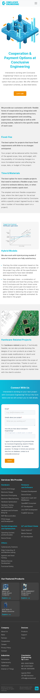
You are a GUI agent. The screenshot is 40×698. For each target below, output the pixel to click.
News (3, 635)
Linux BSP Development (29, 510)
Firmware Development (29, 491)
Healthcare (5, 666)
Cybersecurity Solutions (9, 547)
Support (24, 635)
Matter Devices (26, 533)
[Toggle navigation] (36, 3)
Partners (4, 638)
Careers (4, 644)
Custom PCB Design (8, 489)
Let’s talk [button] (20, 94)
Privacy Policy (6, 648)
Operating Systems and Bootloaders (7, 534)
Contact (4, 651)
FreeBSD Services (27, 513)
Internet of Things (7, 669)
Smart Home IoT (26, 530)
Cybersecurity (6, 662)
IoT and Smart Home (29, 526)
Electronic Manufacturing (10, 498)
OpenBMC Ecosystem (28, 503)
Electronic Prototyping (9, 495)
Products (24, 631)
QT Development (27, 506)
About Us (4, 631)
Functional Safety (7, 566)
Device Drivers (26, 494)
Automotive (5, 659)
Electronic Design (7, 492)
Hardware (5, 485)
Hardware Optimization (9, 502)
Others (4, 543)
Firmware (27, 486)
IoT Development (27, 536)
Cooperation (5, 641)
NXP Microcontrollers (8, 516)
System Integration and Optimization (9, 527)
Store (23, 638)
